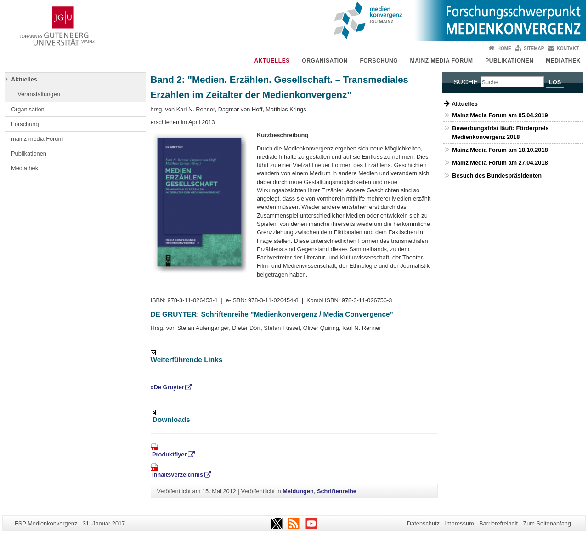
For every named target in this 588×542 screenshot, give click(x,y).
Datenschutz (423, 523)
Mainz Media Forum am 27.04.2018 (500, 162)
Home (504, 48)
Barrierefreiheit (498, 523)
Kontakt (568, 48)
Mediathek (563, 61)
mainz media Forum (441, 61)
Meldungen (298, 491)
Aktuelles (271, 61)
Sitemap (534, 48)
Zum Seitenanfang (547, 523)
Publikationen (509, 61)
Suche (465, 82)
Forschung (379, 61)
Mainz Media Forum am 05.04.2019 (500, 115)
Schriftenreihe (336, 491)
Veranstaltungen (38, 94)
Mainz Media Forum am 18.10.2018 (500, 149)
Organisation (325, 61)
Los (555, 82)
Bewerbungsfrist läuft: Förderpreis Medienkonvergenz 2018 (500, 132)
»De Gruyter (167, 387)
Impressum (459, 523)
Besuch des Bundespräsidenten (497, 175)
